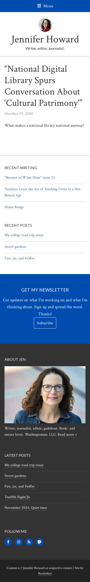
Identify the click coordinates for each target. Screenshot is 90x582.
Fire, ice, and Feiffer (19, 258)
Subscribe (45, 323)
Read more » (67, 434)
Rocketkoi (45, 573)
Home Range (14, 207)
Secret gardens (15, 246)
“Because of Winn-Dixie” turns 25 (29, 177)
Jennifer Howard (45, 39)
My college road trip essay (23, 235)
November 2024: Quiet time (25, 507)
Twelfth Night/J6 (17, 497)
